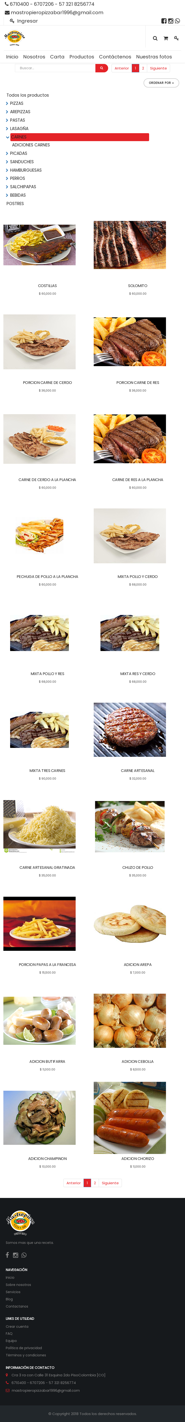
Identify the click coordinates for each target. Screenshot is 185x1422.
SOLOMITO (137, 285)
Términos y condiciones (26, 1355)
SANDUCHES (22, 162)
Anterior (122, 68)
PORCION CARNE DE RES (137, 382)
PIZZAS (16, 103)
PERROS (17, 178)
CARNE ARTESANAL (137, 770)
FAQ (9, 1333)
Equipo (11, 1340)
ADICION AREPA (138, 964)
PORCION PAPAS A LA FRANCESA (47, 964)
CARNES (18, 137)
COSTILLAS (47, 285)
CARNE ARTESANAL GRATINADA (47, 867)
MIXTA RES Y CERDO (137, 674)
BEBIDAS (18, 195)
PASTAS (17, 120)
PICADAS (18, 153)
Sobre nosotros (18, 1284)
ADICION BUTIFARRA (47, 1061)
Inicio (10, 1277)
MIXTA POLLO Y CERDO (138, 576)
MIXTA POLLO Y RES (47, 674)
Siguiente (158, 68)
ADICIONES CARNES (31, 145)
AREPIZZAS (20, 112)
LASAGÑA (19, 129)
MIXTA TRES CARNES (47, 770)
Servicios (13, 1292)
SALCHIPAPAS (23, 187)
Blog (9, 1299)
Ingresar (24, 21)
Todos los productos (28, 95)
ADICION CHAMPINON (47, 1158)
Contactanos (17, 1306)
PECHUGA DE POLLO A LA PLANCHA (47, 576)
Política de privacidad (24, 1348)
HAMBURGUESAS (26, 170)
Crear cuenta (17, 1326)
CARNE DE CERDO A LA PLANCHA (47, 479)
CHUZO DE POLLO (137, 867)
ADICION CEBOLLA (138, 1061)
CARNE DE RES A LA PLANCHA (137, 479)
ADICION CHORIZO (137, 1158)
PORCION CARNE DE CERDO (47, 382)
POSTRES (15, 204)
